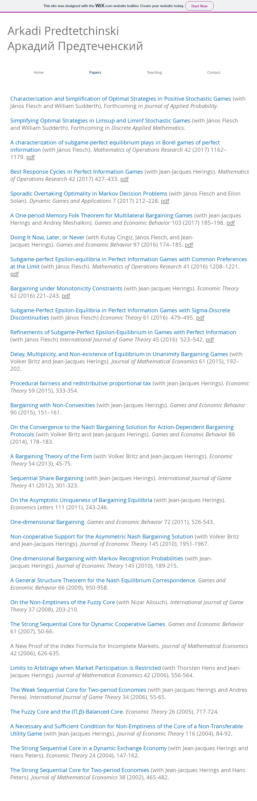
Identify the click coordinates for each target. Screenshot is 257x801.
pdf (30, 157)
